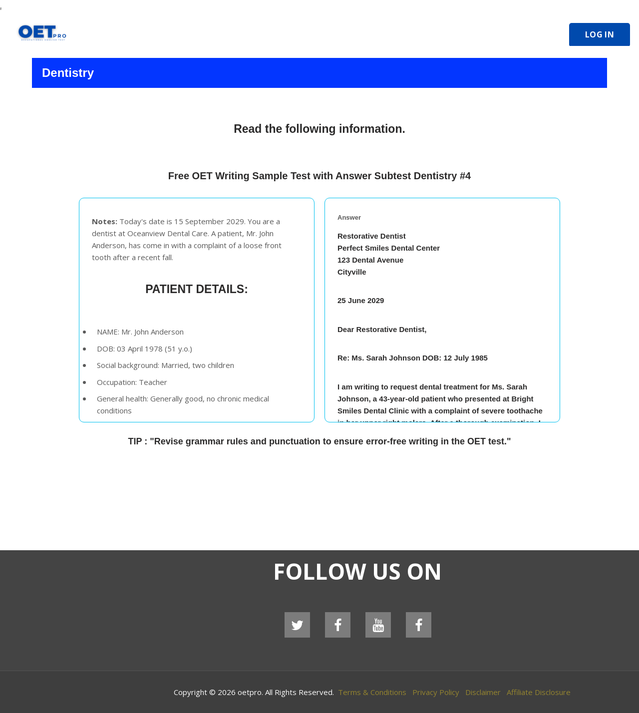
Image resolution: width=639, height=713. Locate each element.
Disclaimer (483, 692)
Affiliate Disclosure (539, 692)
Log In (599, 34)
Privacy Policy (435, 692)
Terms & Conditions (372, 692)
